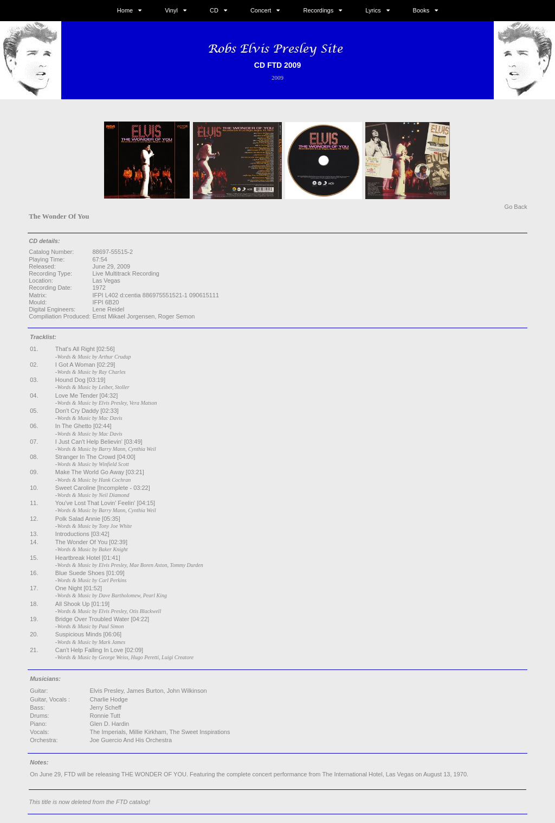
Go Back (516, 206)
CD (214, 10)
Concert (261, 10)
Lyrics (372, 10)
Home (125, 10)
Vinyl (171, 10)
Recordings (319, 10)
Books (421, 10)
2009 (277, 77)
